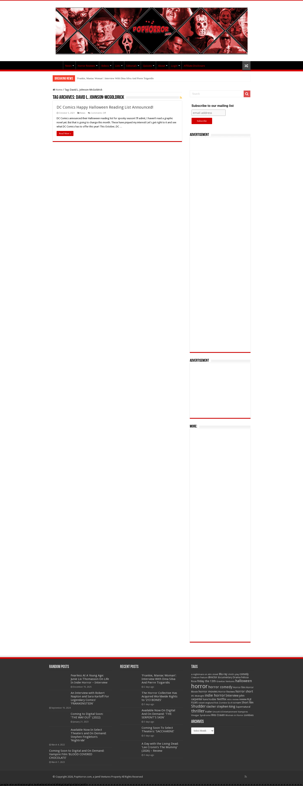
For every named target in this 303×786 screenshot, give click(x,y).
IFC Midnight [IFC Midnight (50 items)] (197, 695)
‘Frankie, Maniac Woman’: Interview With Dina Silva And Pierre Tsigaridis (115, 78)
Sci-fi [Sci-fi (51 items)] (230, 702)
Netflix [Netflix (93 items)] (221, 699)
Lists (117, 65)
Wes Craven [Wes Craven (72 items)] (218, 715)
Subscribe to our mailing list (213, 105)
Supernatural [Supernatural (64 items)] (243, 706)
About (161, 65)
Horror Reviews (86, 65)
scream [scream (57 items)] (237, 702)
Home (57, 89)
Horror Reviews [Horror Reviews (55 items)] (226, 691)
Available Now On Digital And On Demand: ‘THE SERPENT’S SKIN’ (158, 714)
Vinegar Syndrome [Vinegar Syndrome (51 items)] (201, 715)
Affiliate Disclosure (194, 65)
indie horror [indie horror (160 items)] (215, 695)
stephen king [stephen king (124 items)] (226, 706)
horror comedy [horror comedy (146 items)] (220, 687)
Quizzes (147, 65)
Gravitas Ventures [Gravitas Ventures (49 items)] (225, 681)
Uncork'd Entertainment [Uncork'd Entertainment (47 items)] (225, 712)
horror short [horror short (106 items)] (244, 691)
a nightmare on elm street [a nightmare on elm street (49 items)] (204, 674)
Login (174, 65)
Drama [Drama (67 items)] (237, 677)
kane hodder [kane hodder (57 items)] (209, 699)
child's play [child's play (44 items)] (233, 674)
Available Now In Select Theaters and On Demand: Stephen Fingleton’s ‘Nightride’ (88, 735)
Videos (105, 65)
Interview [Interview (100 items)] (232, 695)
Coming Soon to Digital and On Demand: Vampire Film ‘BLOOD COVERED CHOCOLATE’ (76, 754)
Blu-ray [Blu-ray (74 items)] (223, 674)
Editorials (131, 65)
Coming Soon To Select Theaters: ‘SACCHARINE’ (158, 729)
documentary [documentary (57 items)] (225, 677)
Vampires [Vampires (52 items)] (243, 711)
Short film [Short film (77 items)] (247, 702)
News (68, 65)
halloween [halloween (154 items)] (243, 681)
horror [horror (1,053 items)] (199, 686)
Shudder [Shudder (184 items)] (198, 706)
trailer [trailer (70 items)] (208, 711)
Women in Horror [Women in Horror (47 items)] (234, 715)
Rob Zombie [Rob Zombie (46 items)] (220, 703)
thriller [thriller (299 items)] (198, 711)
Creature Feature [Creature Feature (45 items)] (199, 677)
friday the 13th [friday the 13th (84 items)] (206, 681)
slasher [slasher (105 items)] (211, 706)
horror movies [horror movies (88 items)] (208, 691)
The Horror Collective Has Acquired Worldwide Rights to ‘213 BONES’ (159, 696)
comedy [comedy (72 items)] (244, 674)
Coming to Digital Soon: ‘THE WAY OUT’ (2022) (87, 715)
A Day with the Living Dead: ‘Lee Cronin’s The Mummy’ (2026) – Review (160, 747)
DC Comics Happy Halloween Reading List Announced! (105, 107)
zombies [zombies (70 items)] (249, 715)
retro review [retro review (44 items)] (233, 699)
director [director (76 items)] (212, 677)
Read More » (65, 133)
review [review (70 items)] (243, 699)
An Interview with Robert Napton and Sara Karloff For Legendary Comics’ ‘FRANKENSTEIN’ (90, 698)
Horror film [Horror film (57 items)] (239, 687)
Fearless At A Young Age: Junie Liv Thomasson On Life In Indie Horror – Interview (90, 679)
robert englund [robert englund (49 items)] (206, 702)
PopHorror (58, 65)
